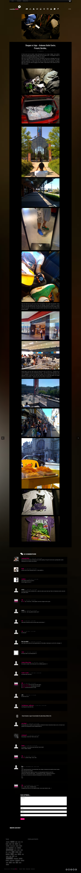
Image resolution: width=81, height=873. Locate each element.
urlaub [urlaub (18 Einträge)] (14, 862)
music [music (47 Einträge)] (16, 852)
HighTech (51, 10)
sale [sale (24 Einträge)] (10, 856)
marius (23, 601)
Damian (23, 745)
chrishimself (24, 735)
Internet (40, 10)
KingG (38, 55)
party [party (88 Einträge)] (19, 854)
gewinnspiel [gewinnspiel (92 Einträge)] (9, 850)
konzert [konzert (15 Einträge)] (9, 852)
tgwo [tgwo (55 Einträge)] (10, 862)
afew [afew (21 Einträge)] (16, 841)
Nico (23, 786)
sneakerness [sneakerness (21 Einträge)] (12, 860)
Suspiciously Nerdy (25, 558)
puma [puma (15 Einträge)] (23, 854)
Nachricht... (44, 801)
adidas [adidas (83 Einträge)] (12, 841)
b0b (22, 600)
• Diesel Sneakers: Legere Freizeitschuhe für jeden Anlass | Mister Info (36, 716)
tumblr (76, 869)
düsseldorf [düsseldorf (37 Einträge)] (11, 847)
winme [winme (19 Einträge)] (20, 862)
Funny (54, 10)
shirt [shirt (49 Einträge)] (13, 856)
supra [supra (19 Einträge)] (7, 862)
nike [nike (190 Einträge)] (12, 854)
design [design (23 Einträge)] (17, 845)
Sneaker (26, 10)
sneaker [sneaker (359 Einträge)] (9, 858)
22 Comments (40, 51)
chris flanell (23, 723)
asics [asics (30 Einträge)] (10, 843)
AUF (70, 1)
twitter (74, 869)
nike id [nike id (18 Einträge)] (16, 854)
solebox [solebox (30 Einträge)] (22, 860)
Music (44, 10)
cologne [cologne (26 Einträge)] (7, 845)
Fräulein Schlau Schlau (26, 662)
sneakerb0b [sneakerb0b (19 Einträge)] (16, 858)
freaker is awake (25, 673)
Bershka (26, 374)
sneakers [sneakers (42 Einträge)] (17, 860)
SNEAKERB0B (15, 7)
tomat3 (35, 62)
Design (47, 10)
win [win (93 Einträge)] (17, 862)
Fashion (30, 10)
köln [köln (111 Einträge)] (13, 852)
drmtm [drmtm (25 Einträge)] (20, 845)
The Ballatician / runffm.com (27, 705)
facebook (71, 869)
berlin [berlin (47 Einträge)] (16, 844)
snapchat (69, 869)
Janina (22, 652)
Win (37, 10)
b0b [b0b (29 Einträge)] (13, 843)
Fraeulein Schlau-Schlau (30, 55)
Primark (53, 55)
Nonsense (58, 10)
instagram (67, 869)
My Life (33, 10)
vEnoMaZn (23, 579)
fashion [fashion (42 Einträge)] (19, 847)
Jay (22, 621)
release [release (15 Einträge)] (7, 856)
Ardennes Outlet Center (33, 56)
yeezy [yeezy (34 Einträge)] (7, 864)
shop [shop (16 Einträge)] (16, 856)
